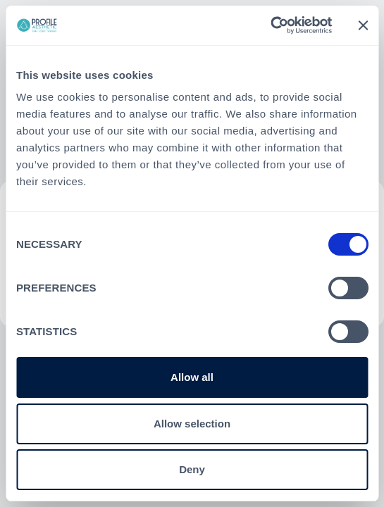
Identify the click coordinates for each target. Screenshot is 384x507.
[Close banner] (363, 25)
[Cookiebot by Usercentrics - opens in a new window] (270, 25)
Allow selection (192, 424)
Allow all (192, 377)
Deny (192, 469)
